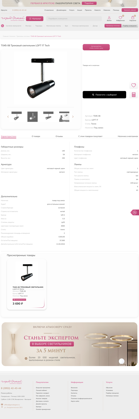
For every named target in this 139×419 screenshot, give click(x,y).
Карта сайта (75, 401)
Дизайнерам (61, 10)
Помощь (116, 10)
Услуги (71, 10)
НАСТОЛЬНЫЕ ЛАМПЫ (53, 26)
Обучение (109, 388)
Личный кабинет (41, 390)
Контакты (74, 393)
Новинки (106, 10)
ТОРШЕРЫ (38, 26)
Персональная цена (19, 299)
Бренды (38, 406)
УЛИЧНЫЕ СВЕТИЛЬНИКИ (80, 26)
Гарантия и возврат (42, 393)
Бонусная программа (43, 388)
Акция (79, 10)
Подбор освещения (129, 26)
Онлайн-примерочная (43, 409)
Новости (97, 10)
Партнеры (74, 390)
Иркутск (4, 10)
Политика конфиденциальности (81, 398)
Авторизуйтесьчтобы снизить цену (96, 47)
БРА (66, 26)
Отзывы (73, 396)
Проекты (88, 10)
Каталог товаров (41, 398)
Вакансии (74, 388)
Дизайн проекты (41, 404)
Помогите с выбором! (104, 94)
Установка (109, 390)
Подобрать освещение (57, 18)
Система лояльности (13, 26)
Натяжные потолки (113, 26)
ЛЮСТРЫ (28, 26)
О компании (49, 10)
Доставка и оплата (42, 401)
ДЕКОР (95, 26)
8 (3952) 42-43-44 (19, 10)
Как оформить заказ (43, 396)
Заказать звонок (130, 10)
